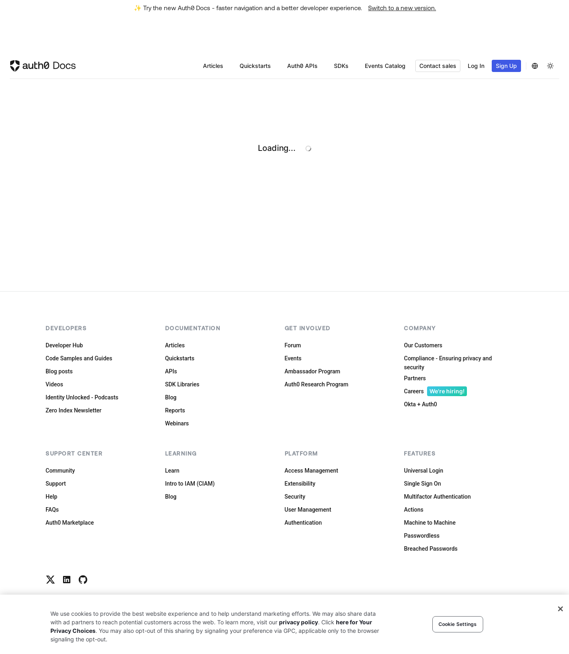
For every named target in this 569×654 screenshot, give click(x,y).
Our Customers (423, 345)
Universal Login (423, 470)
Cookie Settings (457, 624)
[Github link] (83, 579)
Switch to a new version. (402, 7)
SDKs (341, 65)
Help (51, 496)
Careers (435, 391)
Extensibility (300, 483)
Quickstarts (255, 65)
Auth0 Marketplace (70, 522)
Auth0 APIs (302, 65)
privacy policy (298, 622)
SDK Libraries (182, 384)
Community (60, 470)
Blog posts (59, 371)
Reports (175, 410)
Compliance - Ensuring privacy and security (448, 363)
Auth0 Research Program (317, 384)
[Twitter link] (50, 579)
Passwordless (421, 535)
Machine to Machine (430, 522)
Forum (293, 345)
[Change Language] (535, 66)
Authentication (303, 522)
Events (293, 358)
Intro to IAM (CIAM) (190, 483)
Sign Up (506, 65)
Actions (413, 509)
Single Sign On (422, 483)
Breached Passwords (431, 548)
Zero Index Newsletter (74, 410)
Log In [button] (476, 65)
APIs (171, 371)
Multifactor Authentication (437, 496)
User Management (308, 509)
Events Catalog (385, 65)
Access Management (311, 470)
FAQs (52, 509)
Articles (213, 65)
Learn (172, 470)
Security (295, 496)
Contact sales (437, 65)
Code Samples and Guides (79, 358)
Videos (54, 384)
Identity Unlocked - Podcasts (82, 397)
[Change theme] (550, 66)
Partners (415, 378)
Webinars (177, 423)
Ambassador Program (312, 371)
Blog (171, 397)
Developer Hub (64, 345)
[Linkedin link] (67, 579)
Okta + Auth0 (420, 404)
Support (56, 483)
